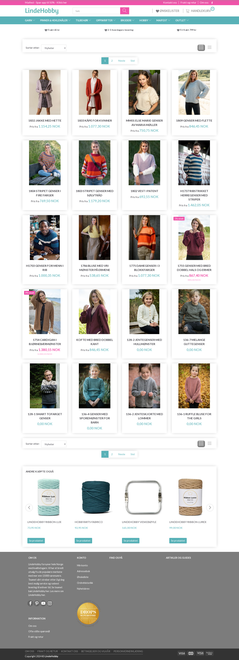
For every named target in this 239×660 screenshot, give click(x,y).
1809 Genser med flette (194, 120)
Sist (133, 60)
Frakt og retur (188, 2)
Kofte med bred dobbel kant (94, 342)
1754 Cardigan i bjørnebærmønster (45, 342)
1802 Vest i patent (144, 191)
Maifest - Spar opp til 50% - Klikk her (46, 2)
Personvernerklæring (128, 651)
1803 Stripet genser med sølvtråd (95, 193)
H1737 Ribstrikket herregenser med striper (194, 195)
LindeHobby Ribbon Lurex (187, 521)
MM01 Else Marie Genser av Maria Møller (144, 122)
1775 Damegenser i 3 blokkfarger (144, 268)
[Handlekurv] (199, 10)
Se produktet (36, 540)
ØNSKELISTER (168, 11)
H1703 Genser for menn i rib (45, 268)
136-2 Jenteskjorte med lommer (144, 416)
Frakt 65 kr (54, 30)
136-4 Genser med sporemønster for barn (95, 418)
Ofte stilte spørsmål (39, 631)
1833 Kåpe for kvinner (95, 120)
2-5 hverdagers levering (121, 30)
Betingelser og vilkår (95, 651)
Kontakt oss (170, 2)
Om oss (204, 2)
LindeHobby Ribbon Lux (44, 521)
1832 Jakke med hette (44, 120)
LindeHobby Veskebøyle (139, 521)
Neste (121, 60)
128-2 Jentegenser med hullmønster (144, 342)
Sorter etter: (33, 47)
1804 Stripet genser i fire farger (45, 193)
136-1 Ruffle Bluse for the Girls (194, 416)
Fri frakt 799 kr (188, 30)
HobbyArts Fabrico (89, 521)
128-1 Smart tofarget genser (45, 416)
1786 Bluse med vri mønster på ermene (94, 268)
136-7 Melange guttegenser (194, 342)
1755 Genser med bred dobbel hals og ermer (194, 268)
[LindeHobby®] (41, 10)
